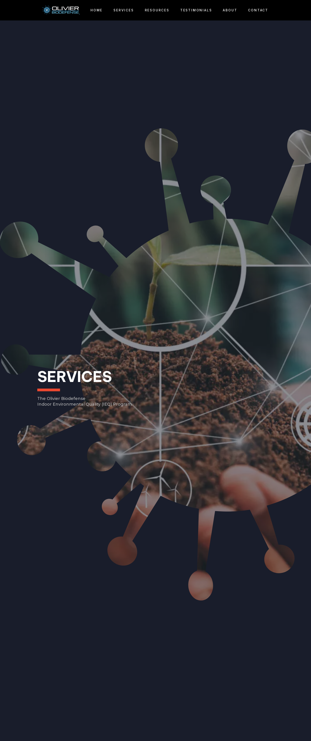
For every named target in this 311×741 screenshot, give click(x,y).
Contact (258, 10)
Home (96, 10)
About (230, 10)
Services (123, 10)
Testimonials (196, 10)
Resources (157, 10)
